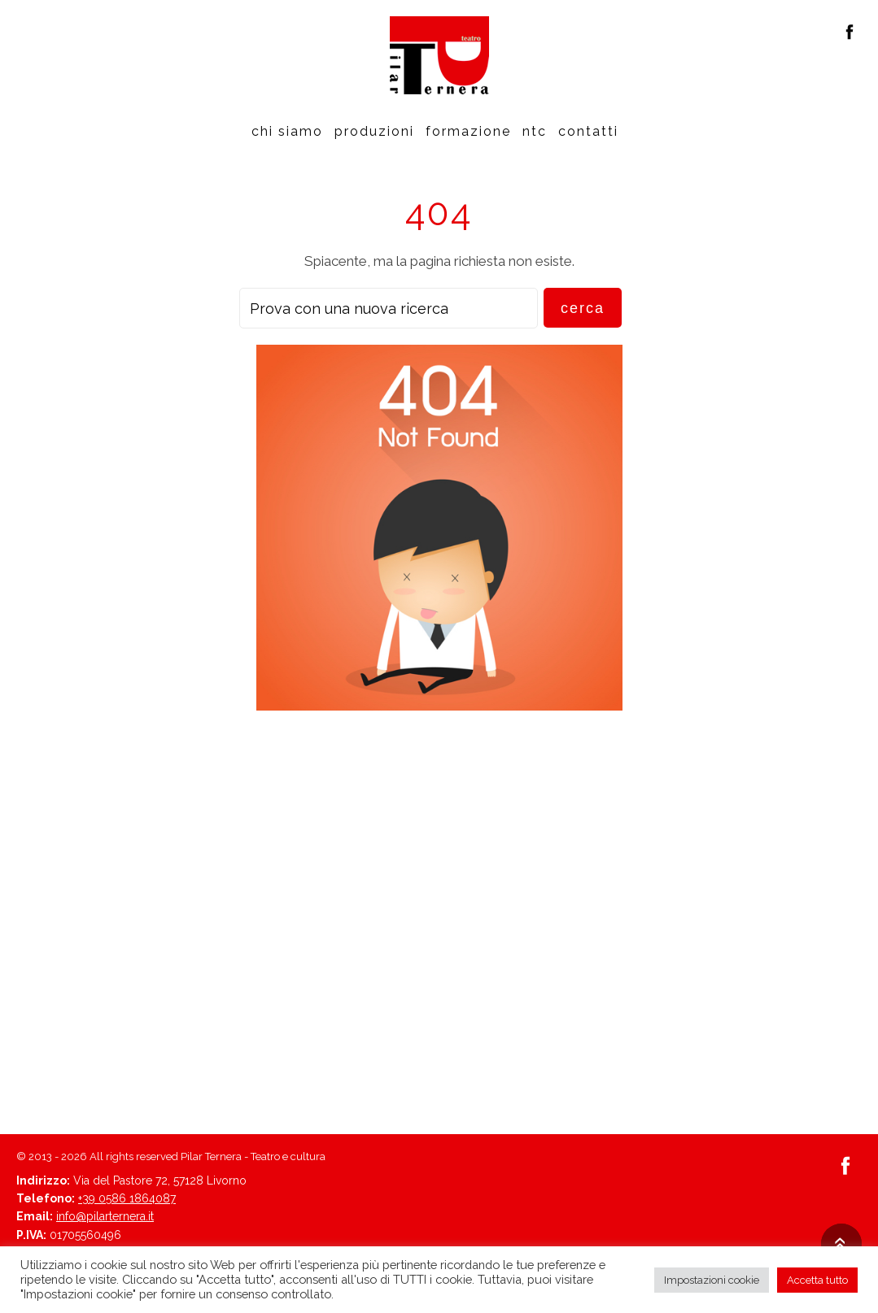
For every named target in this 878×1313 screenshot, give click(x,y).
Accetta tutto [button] (817, 1280)
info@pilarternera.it (105, 1216)
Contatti (588, 131)
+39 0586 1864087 (127, 1198)
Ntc (534, 131)
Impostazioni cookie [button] (711, 1280)
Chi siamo (287, 131)
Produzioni (374, 131)
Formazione (468, 131)
